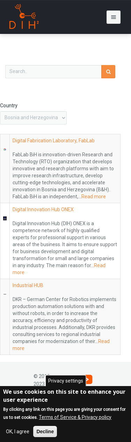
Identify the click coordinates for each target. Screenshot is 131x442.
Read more (93, 196)
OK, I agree (17, 432)
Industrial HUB (28, 285)
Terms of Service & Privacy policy (75, 418)
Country (8, 105)
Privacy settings (65, 382)
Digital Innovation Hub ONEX (43, 209)
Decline (45, 432)
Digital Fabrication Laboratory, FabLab (54, 140)
